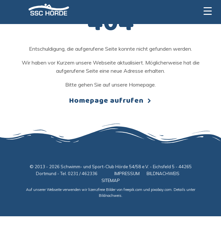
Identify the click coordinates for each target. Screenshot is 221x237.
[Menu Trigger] (208, 11)
